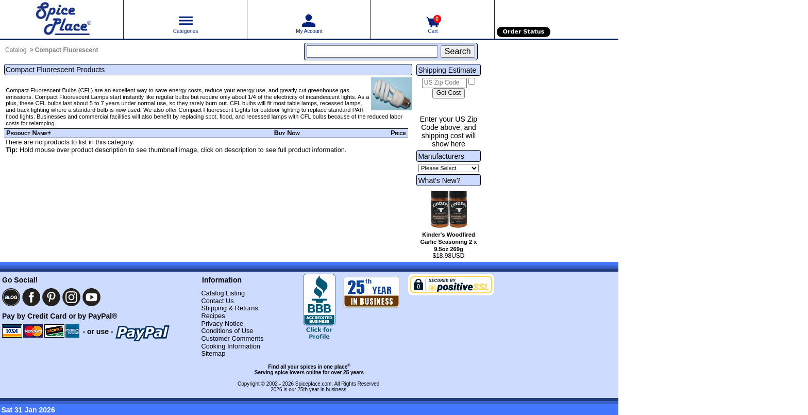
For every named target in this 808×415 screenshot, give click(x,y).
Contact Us (217, 301)
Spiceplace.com (313, 384)
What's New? (439, 180)
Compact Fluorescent (66, 50)
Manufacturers (441, 156)
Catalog (15, 50)
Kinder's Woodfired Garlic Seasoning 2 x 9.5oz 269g (448, 241)
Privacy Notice (222, 323)
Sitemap (213, 353)
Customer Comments (232, 338)
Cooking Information (230, 346)
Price (398, 133)
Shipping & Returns (229, 308)
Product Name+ (28, 133)
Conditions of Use (227, 331)
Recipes (213, 316)
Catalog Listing (223, 293)
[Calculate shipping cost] (448, 93)
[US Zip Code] (444, 83)
